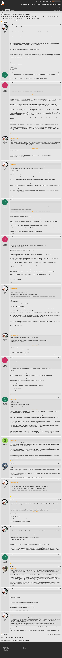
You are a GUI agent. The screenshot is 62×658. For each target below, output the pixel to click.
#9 (60, 333)
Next (5, 22)
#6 (60, 199)
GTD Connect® (58, 4)
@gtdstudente (12, 69)
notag (15, 20)
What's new (13, 10)
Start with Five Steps (24, 4)
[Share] (58, 25)
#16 (60, 526)
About (36, 1)
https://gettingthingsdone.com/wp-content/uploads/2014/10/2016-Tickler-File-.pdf (26, 477)
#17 (60, 554)
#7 (60, 236)
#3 (60, 82)
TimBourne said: (13, 239)
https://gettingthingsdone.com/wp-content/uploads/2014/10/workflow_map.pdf (25, 218)
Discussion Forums (5, 650)
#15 (60, 499)
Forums (7, 10)
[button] (16, 10)
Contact (50, 1)
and (16, 434)
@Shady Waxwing (13, 68)
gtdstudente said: (14, 138)
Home (3, 10)
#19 (60, 588)
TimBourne (4, 20)
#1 (60, 24)
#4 (60, 136)
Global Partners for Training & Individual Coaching (42, 4)
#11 (60, 397)
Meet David (40, 1)
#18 (60, 566)
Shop (60, 7)
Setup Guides (24, 648)
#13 (60, 463)
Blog (47, 1)
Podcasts (44, 1)
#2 (60, 72)
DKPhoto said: (13, 164)
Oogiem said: (13, 615)
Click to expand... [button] (35, 94)
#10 (60, 357)
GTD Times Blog (5, 649)
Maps (23, 647)
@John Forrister (13, 67)
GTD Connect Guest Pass (6, 648)
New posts (2, 12)
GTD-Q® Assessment (5, 647)
